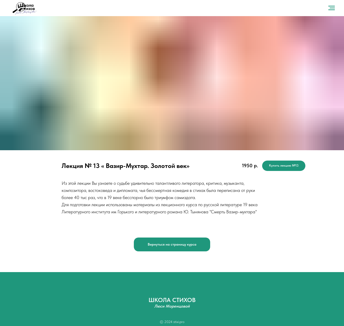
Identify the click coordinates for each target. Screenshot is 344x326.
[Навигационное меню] (331, 8)
